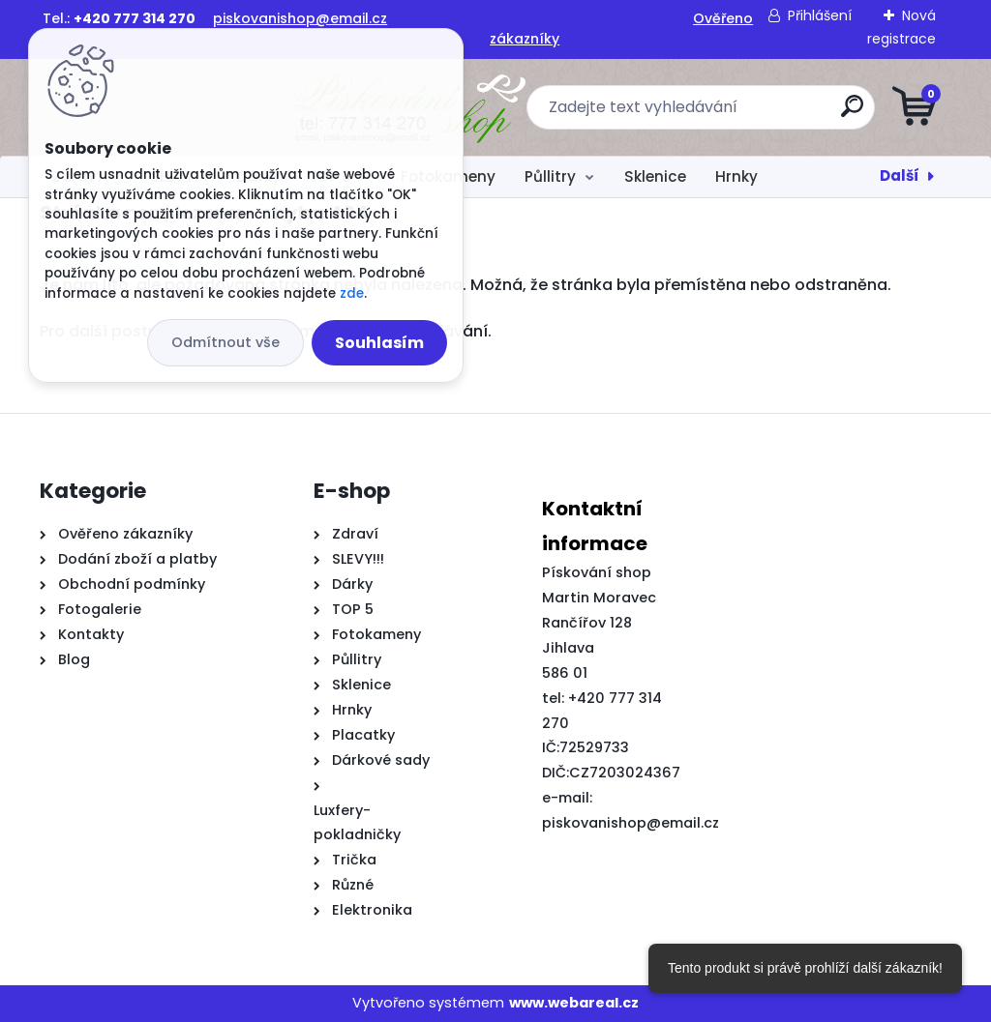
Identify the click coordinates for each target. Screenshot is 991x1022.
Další (899, 175)
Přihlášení (820, 15)
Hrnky (736, 176)
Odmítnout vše (225, 342)
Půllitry (550, 176)
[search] (728, 113)
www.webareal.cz (574, 1002)
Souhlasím (379, 343)
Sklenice (655, 176)
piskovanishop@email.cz (300, 18)
